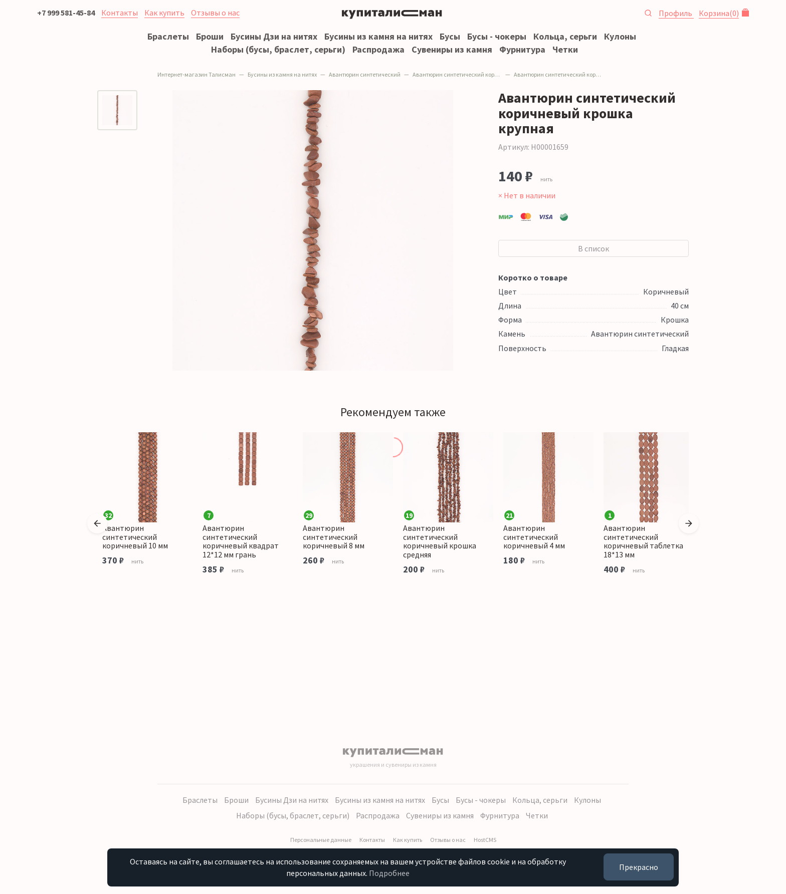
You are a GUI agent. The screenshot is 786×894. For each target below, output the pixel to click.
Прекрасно (638, 867)
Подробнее (389, 873)
